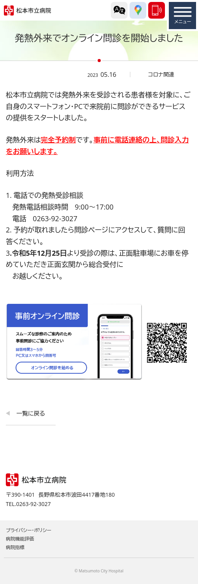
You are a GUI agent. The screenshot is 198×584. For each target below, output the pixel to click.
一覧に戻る (30, 413)
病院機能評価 (20, 538)
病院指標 (15, 547)
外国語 (119, 10)
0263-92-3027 (156, 10)
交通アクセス (138, 10)
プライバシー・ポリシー (28, 530)
